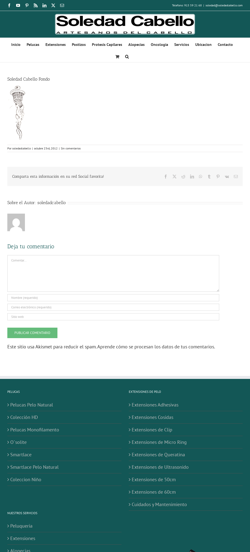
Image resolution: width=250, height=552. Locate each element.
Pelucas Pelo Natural (31, 405)
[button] (127, 56)
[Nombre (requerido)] (113, 297)
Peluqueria (21, 526)
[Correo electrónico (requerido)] (113, 307)
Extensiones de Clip (152, 430)
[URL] (113, 316)
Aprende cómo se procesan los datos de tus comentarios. (156, 347)
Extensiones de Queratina (158, 454)
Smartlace (21, 454)
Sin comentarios (71, 148)
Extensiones (22, 538)
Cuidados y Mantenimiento (159, 504)
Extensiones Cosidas (152, 417)
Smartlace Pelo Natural (34, 467)
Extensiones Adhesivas (155, 405)
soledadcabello (21, 148)
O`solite (18, 442)
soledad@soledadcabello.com (224, 5)
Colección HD (24, 417)
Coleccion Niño (25, 479)
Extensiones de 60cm (154, 492)
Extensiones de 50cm (154, 479)
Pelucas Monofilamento (34, 430)
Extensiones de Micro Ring (159, 442)
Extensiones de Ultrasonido (160, 467)
